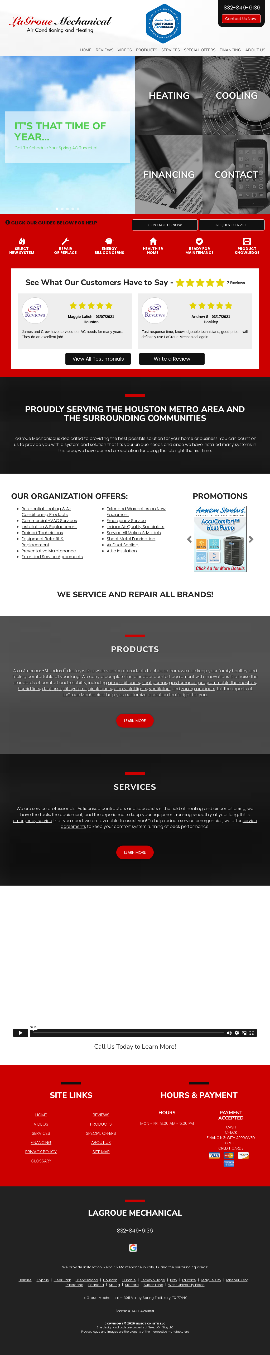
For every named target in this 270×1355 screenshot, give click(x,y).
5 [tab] (79, 210)
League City (211, 1280)
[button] (165, 224)
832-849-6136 (135, 1230)
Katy (173, 1280)
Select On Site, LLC (150, 1323)
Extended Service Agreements (52, 557)
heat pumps (154, 683)
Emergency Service (126, 521)
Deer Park (62, 1280)
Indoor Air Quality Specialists (135, 527)
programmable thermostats (227, 683)
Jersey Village (153, 1280)
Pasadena (74, 1284)
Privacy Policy (41, 1152)
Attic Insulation (122, 551)
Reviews (104, 50)
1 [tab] (58, 210)
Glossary (41, 1161)
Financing (230, 50)
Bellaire (25, 1280)
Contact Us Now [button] (241, 18)
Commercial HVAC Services (49, 521)
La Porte (189, 1280)
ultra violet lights (130, 689)
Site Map (101, 1152)
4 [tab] (74, 210)
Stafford (132, 1284)
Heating (169, 96)
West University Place (186, 1284)
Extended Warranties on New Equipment (136, 512)
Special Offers (199, 50)
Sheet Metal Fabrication (131, 539)
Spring (114, 1284)
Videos (125, 50)
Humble (129, 1280)
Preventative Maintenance (49, 551)
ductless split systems (64, 689)
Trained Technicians (42, 533)
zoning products (198, 689)
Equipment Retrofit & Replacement (43, 542)
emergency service (32, 821)
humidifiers (29, 689)
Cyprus (43, 1280)
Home (85, 50)
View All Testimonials (98, 358)
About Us (255, 50)
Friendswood (87, 1280)
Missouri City (237, 1280)
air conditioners (124, 683)
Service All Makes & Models (134, 533)
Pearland (96, 1284)
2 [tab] (63, 210)
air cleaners (100, 689)
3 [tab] (68, 210)
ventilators (160, 689)
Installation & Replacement (49, 527)
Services (170, 50)
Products (146, 50)
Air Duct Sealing (122, 545)
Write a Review (172, 358)
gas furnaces (182, 683)
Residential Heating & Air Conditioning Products (46, 512)
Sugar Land (153, 1284)
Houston (110, 1280)
